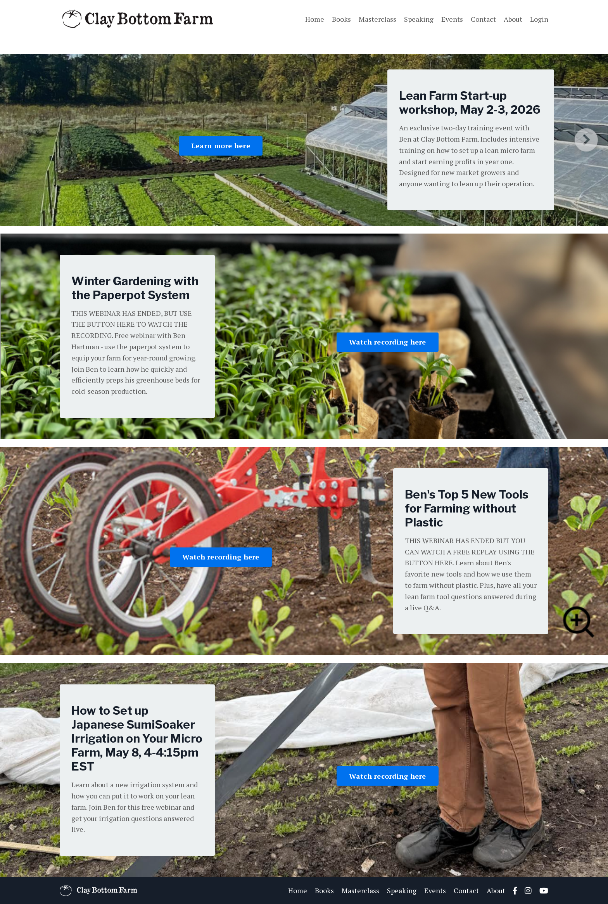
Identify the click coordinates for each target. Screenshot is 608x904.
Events (452, 19)
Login (539, 19)
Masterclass (377, 19)
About (513, 19)
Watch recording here (387, 341)
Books (341, 19)
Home (314, 19)
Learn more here (220, 145)
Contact (483, 19)
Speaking (419, 19)
